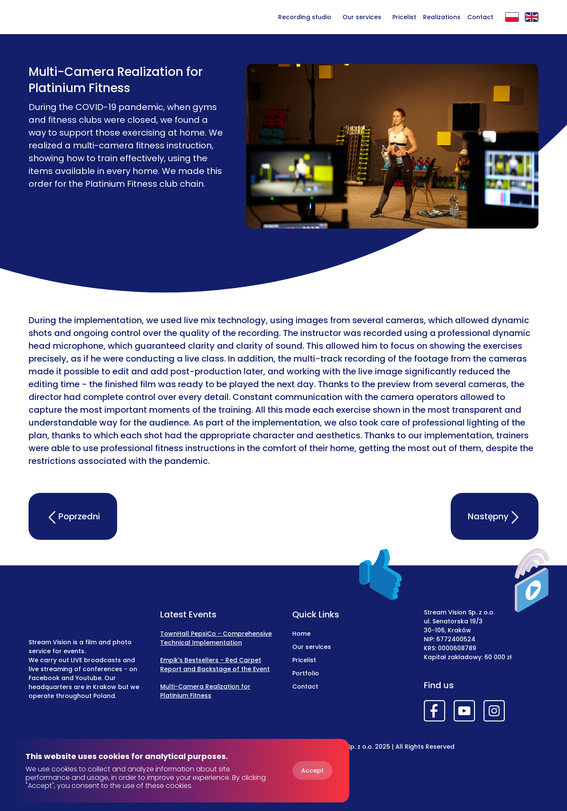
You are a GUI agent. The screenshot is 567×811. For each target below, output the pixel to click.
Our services (362, 17)
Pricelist (404, 17)
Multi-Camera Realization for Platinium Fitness (205, 691)
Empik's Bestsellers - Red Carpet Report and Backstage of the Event (215, 664)
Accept (312, 770)
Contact (480, 17)
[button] (362, 16)
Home (301, 633)
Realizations (442, 17)
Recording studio (304, 17)
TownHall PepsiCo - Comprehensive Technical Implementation (216, 638)
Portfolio (305, 673)
